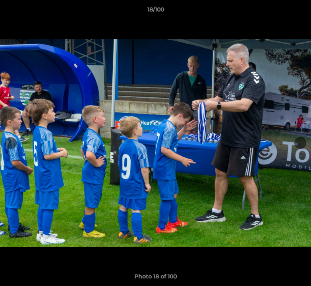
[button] (296, 11)
